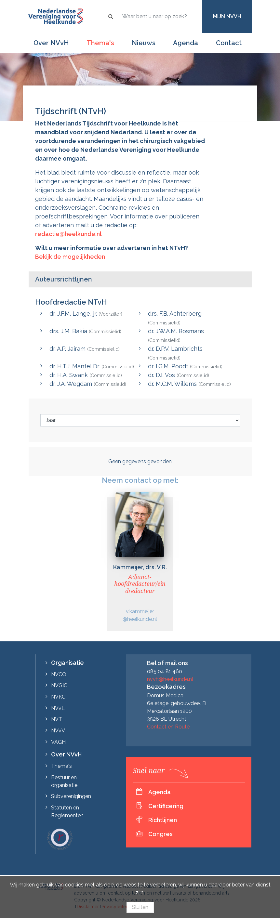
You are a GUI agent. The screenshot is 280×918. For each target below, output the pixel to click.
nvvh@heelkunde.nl (170, 679)
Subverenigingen (71, 796)
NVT (56, 719)
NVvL (58, 708)
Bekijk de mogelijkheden (70, 256)
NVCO (58, 674)
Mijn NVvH (227, 16)
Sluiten (140, 907)
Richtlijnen (162, 820)
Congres (160, 834)
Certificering (165, 806)
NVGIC (59, 685)
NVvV (58, 731)
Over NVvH (51, 43)
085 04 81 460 (164, 671)
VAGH (58, 742)
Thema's (100, 43)
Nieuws (143, 43)
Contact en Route (168, 727)
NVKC (58, 697)
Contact (229, 43)
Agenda (185, 43)
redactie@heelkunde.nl (68, 233)
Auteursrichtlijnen (63, 279)
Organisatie (67, 662)
